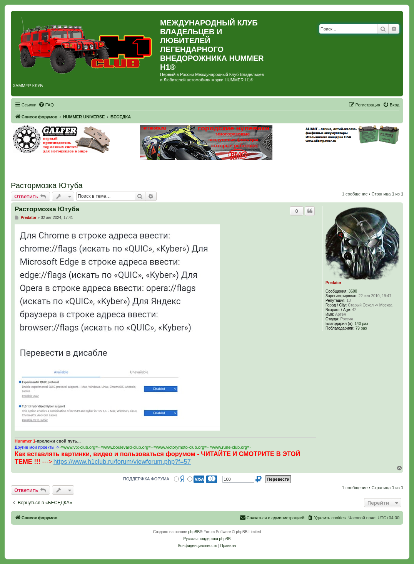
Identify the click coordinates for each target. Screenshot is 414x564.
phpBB (194, 532)
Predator (333, 283)
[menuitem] (46, 104)
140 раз (361, 324)
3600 (353, 291)
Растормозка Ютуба (47, 185)
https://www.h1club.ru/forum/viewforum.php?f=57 (122, 461)
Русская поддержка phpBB (206, 539)
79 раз (361, 328)
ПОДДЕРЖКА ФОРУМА (146, 478)
